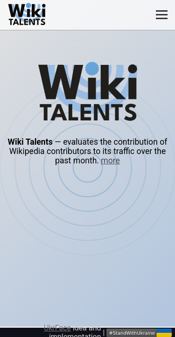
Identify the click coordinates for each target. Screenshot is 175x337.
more (110, 160)
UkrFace (57, 327)
